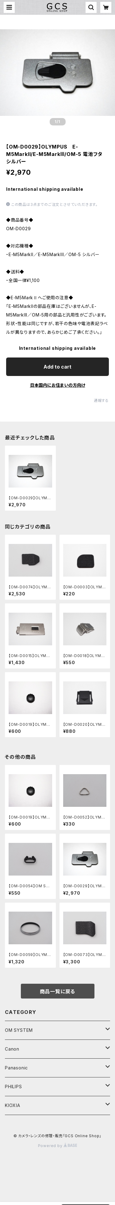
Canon (12, 1049)
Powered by (57, 1145)
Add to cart (57, 367)
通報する (101, 400)
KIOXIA (12, 1105)
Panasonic (16, 1067)
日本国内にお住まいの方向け (57, 385)
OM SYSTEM (19, 1030)
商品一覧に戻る (57, 991)
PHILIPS (13, 1086)
